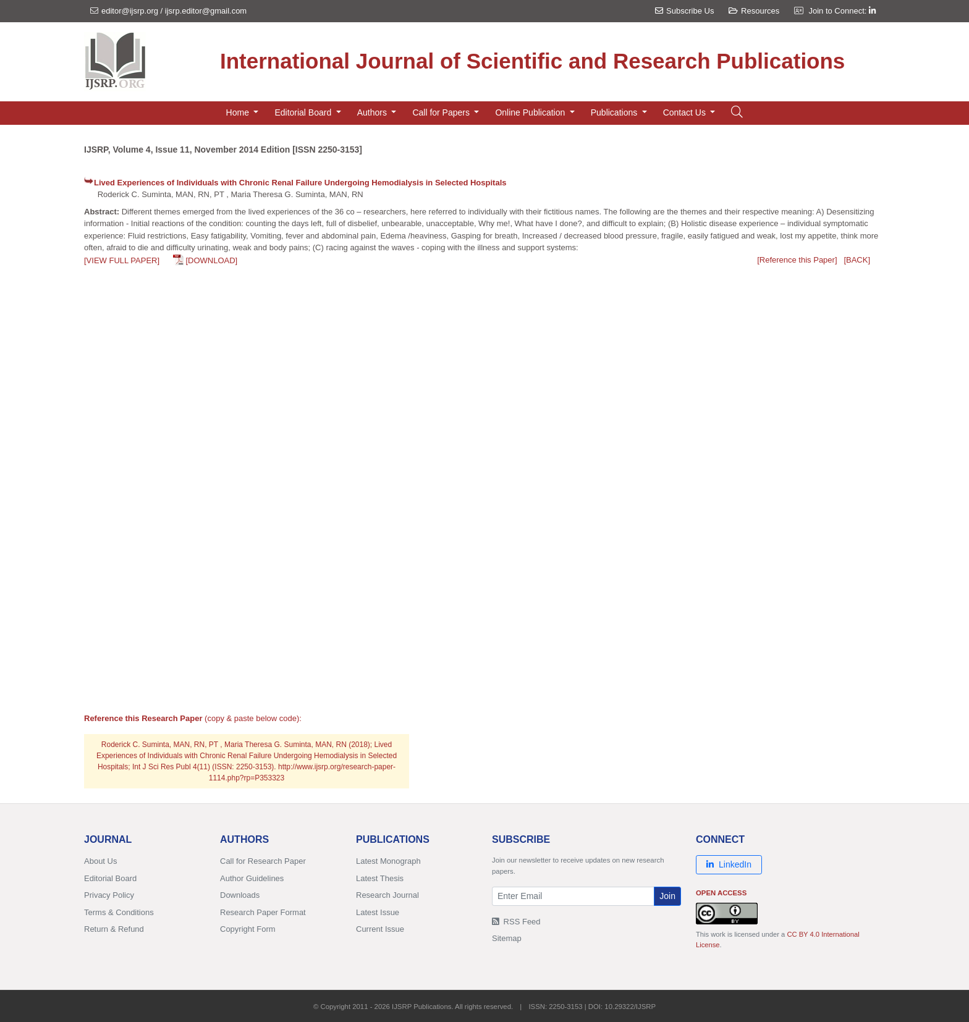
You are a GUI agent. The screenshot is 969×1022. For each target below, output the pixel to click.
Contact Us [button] (685, 112)
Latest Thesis (380, 878)
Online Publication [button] (531, 112)
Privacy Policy (109, 895)
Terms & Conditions (119, 912)
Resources (754, 10)
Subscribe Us (684, 10)
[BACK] (857, 259)
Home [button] (239, 112)
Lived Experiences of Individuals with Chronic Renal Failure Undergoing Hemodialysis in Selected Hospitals (300, 182)
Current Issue (380, 929)
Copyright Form (248, 929)
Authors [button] (373, 112)
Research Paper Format (263, 912)
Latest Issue (377, 912)
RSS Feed (516, 921)
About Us (100, 861)
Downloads (240, 895)
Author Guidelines (252, 878)
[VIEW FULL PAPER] (121, 260)
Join (667, 896)
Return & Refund (114, 929)
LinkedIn (728, 864)
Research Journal (387, 895)
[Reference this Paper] (797, 259)
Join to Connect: (842, 10)
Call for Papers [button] (442, 112)
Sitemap (507, 938)
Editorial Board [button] (304, 112)
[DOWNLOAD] (211, 260)
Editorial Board (110, 878)
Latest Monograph (388, 861)
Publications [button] (615, 112)
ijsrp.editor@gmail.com (206, 10)
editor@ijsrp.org (129, 10)
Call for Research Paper (263, 861)
